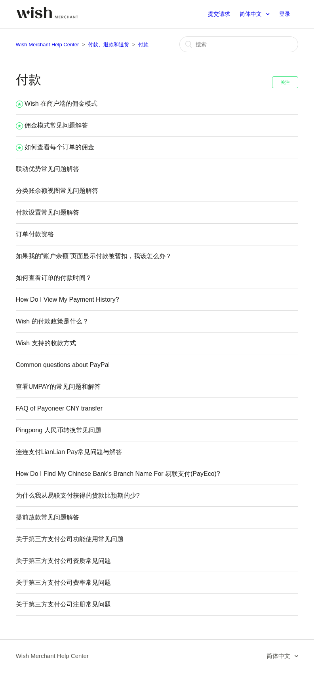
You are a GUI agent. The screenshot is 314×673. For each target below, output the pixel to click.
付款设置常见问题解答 (47, 212)
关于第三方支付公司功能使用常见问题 (70, 539)
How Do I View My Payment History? (67, 299)
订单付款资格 (35, 234)
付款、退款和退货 (108, 45)
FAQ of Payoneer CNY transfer (59, 408)
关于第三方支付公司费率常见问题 (63, 582)
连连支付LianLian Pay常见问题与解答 (69, 452)
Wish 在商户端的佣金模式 (61, 103)
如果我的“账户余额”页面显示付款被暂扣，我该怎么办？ (94, 256)
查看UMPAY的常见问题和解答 (58, 386)
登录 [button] (284, 14)
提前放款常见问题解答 (47, 517)
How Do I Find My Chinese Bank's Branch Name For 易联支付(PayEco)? (118, 473)
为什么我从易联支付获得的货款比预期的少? (78, 495)
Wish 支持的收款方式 (46, 343)
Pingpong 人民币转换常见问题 (58, 430)
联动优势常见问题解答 (47, 168)
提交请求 (219, 14)
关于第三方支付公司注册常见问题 (63, 604)
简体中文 (251, 14)
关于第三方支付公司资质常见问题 (63, 560)
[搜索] (238, 44)
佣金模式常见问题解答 (56, 125)
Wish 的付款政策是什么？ (52, 321)
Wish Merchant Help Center (47, 45)
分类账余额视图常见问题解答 (57, 190)
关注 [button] (285, 82)
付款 (143, 45)
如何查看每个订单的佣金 (59, 147)
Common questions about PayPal (63, 364)
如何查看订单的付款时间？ (54, 277)
